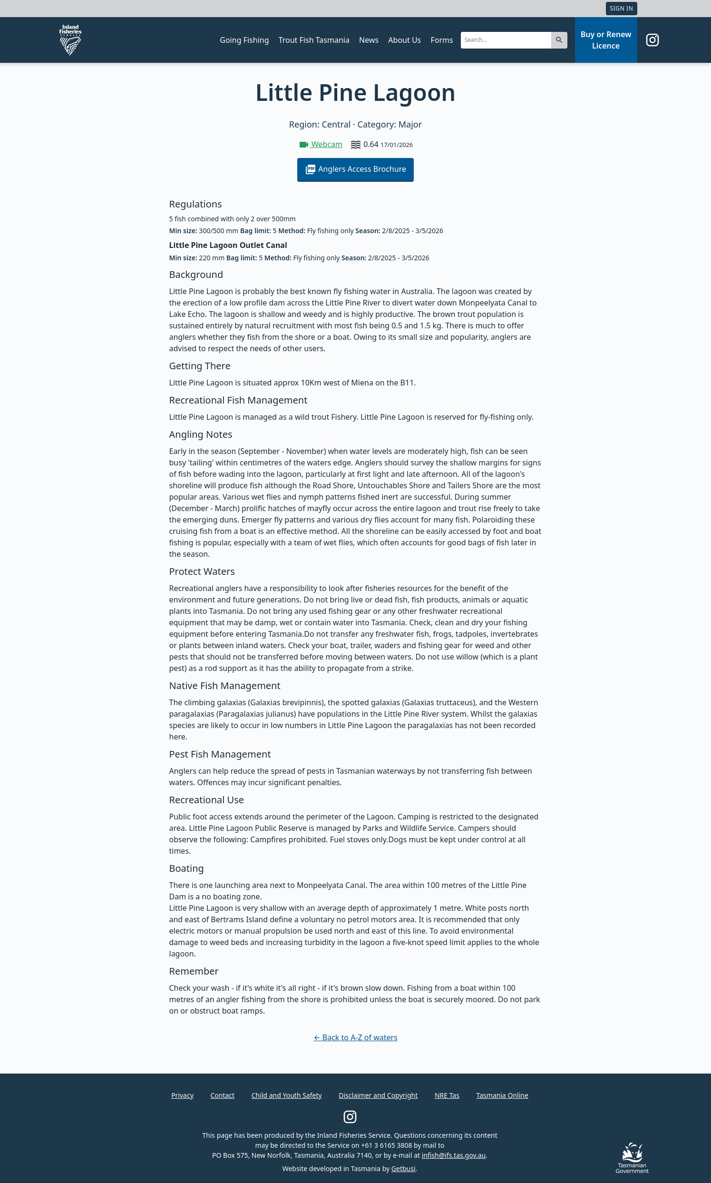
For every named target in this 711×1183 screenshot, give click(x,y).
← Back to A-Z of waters (355, 1037)
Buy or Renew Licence (606, 40)
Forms (441, 40)
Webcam (320, 144)
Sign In (621, 8)
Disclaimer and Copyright (378, 1095)
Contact (222, 1095)
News (369, 40)
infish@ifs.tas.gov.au (454, 1155)
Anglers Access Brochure (355, 169)
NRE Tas (447, 1095)
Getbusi (403, 1168)
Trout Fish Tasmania (314, 40)
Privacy (182, 1095)
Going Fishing (244, 40)
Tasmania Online (502, 1095)
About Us (404, 40)
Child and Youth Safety (287, 1095)
